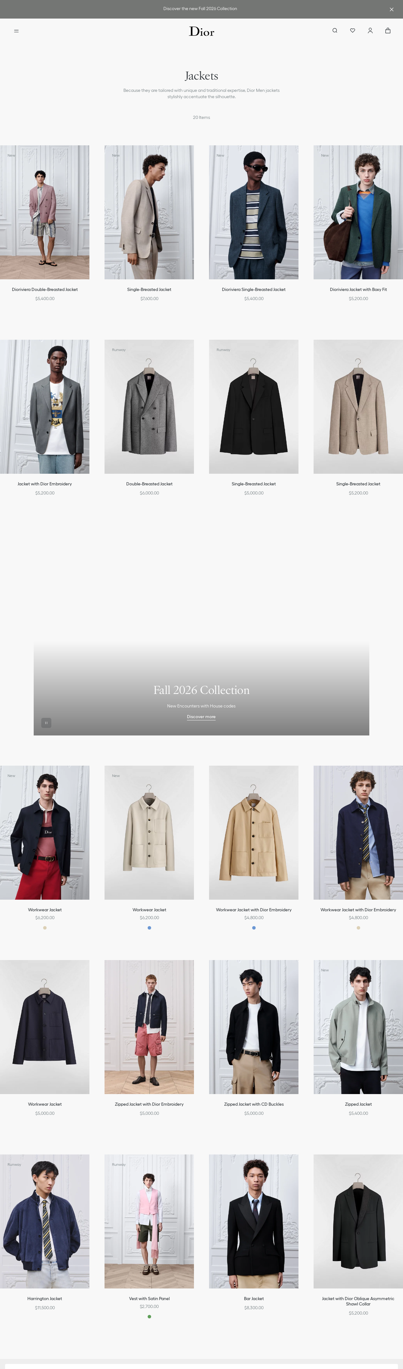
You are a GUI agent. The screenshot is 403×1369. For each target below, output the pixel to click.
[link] (200, 9)
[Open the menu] (16, 31)
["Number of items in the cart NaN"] (388, 31)
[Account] (370, 31)
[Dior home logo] (202, 31)
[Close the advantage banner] (391, 9)
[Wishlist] (352, 31)
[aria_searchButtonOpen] (335, 31)
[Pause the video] (46, 723)
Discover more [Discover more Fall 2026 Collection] (201, 716)
